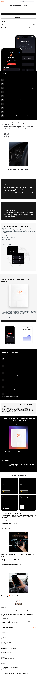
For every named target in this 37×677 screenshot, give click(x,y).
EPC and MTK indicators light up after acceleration (9, 667)
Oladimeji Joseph (4, 654)
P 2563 (2, 636)
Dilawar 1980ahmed (7, 633)
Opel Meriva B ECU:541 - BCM (6, 642)
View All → (34, 627)
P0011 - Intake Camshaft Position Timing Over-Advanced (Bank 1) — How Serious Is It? (15, 673)
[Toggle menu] (35, 1)
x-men (6, 652)
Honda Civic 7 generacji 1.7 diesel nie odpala (8, 648)
